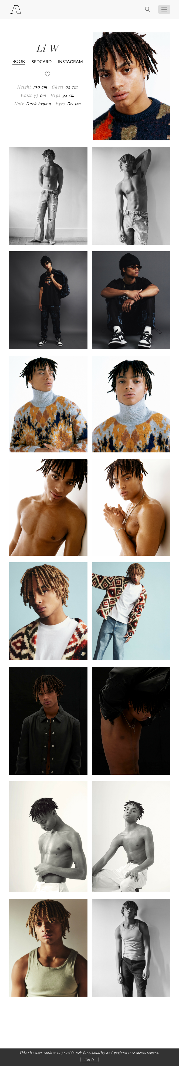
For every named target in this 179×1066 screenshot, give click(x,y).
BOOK (18, 61)
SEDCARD (42, 61)
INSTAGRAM (70, 61)
